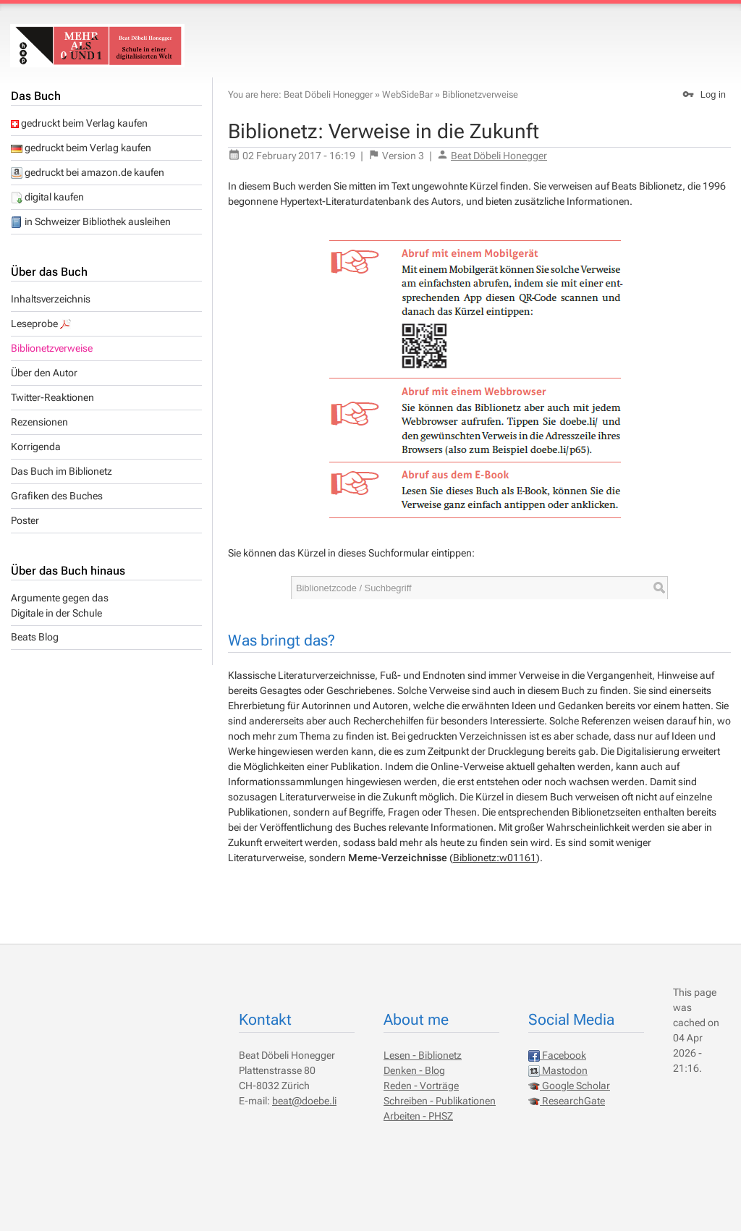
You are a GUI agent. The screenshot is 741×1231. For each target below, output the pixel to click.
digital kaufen (47, 197)
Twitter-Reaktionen (52, 397)
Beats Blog (35, 637)
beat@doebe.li (304, 1101)
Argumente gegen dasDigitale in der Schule (60, 605)
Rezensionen (39, 422)
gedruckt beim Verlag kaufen (79, 123)
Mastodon (558, 1070)
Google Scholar (569, 1085)
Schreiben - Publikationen (440, 1101)
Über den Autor (44, 372)
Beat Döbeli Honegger (328, 94)
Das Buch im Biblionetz (61, 471)
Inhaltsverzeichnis (50, 299)
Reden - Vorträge (421, 1085)
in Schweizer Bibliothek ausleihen (91, 221)
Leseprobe (41, 324)
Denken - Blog (414, 1070)
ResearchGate (566, 1101)
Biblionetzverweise (52, 348)
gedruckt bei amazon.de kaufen (87, 172)
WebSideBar (407, 94)
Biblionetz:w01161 (494, 857)
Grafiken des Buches (57, 496)
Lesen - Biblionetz (423, 1055)
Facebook (557, 1055)
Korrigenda (36, 446)
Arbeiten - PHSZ (418, 1116)
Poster (25, 520)
